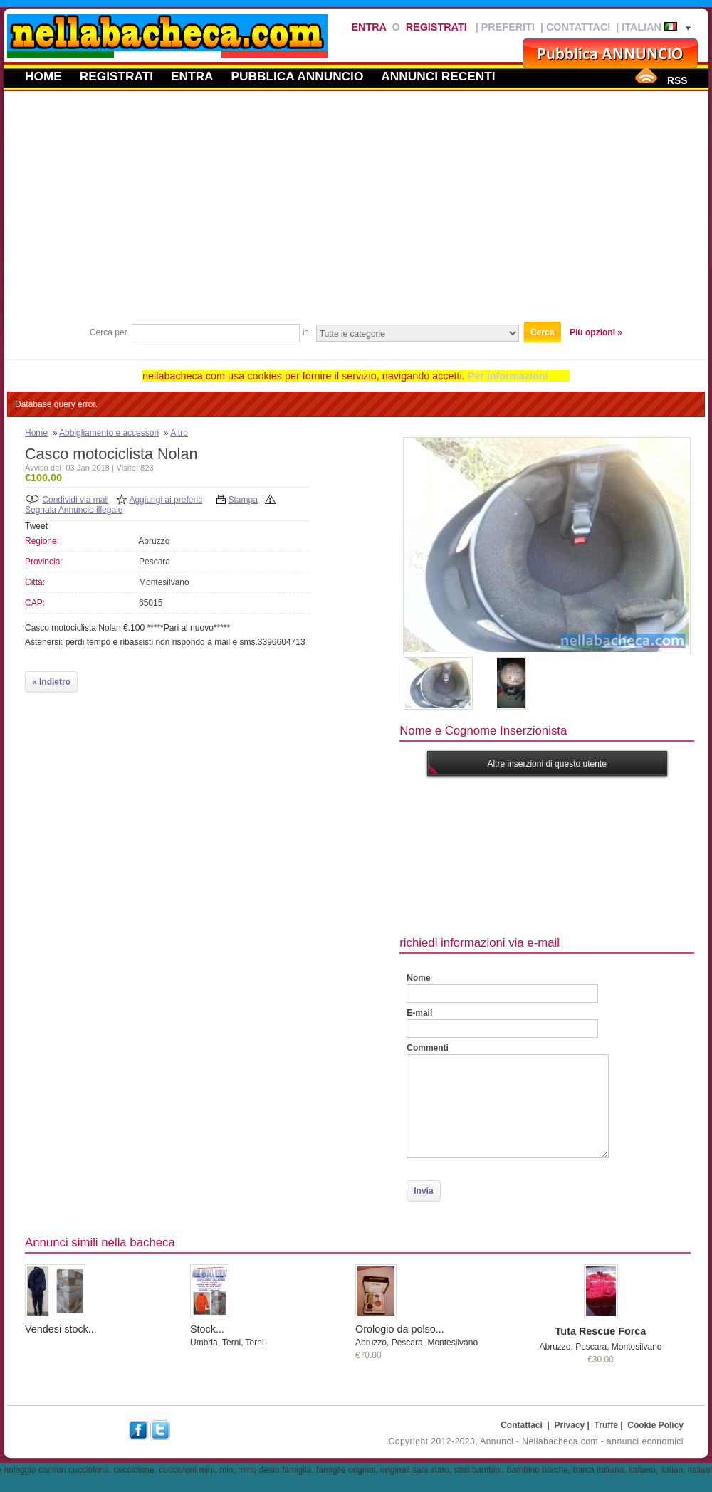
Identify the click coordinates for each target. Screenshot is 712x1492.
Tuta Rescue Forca (600, 1331)
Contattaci (578, 27)
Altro (179, 433)
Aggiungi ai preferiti (165, 500)
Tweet (36, 526)
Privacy (570, 1425)
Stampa (243, 500)
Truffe (606, 1425)
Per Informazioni (508, 376)
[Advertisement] (356, 212)
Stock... (207, 1329)
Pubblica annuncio (297, 76)
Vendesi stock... (61, 1329)
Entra (368, 27)
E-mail (419, 1013)
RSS (677, 80)
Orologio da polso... (399, 1329)
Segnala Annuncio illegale (73, 510)
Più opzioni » (596, 332)
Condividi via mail (75, 500)
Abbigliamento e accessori (109, 433)
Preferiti (508, 27)
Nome (418, 978)
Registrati (436, 27)
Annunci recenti (438, 76)
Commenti (428, 1048)
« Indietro (51, 682)
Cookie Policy (655, 1425)
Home (43, 76)
